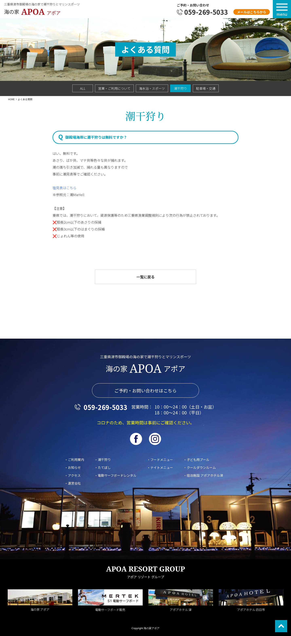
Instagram (155, 439)
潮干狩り (180, 88)
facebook (136, 439)
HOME (11, 99)
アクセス (74, 475)
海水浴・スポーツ (152, 88)
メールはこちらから (251, 12)
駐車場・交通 (205, 88)
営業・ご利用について (114, 88)
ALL (82, 88)
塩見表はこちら (65, 187)
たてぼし (104, 467)
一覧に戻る (145, 276)
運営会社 (74, 483)
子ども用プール (198, 459)
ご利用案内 (76, 459)
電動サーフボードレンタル (117, 475)
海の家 (34, 12)
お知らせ (74, 467)
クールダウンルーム (201, 467)
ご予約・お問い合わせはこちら (145, 390)
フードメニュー (161, 459)
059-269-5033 (206, 12)
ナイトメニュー (161, 467)
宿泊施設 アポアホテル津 (205, 475)
